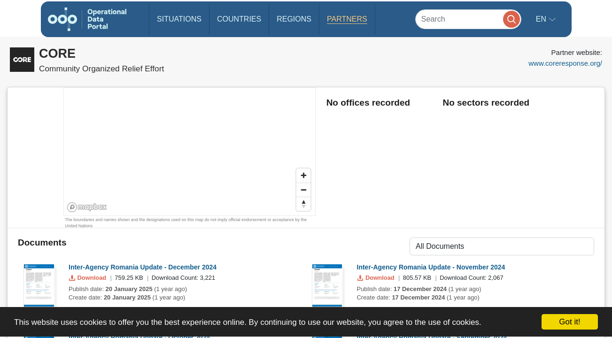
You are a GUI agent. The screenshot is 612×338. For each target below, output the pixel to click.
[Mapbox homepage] (87, 207)
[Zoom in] (303, 176)
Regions (294, 19)
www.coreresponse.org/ (565, 63)
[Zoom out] (303, 190)
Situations (179, 19)
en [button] (542, 19)
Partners (347, 19)
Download (88, 277)
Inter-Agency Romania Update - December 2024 (143, 267)
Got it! (569, 321)
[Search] (468, 19)
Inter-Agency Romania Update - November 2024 (431, 267)
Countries (239, 19)
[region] (190, 152)
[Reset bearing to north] (303, 204)
